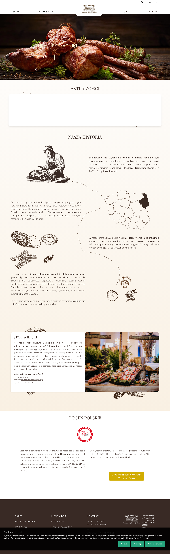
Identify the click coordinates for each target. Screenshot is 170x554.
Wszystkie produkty (25, 521)
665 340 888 (33, 382)
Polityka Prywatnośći (141, 538)
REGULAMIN (57, 521)
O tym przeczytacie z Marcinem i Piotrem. (126, 476)
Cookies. (9, 532)
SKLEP (16, 11)
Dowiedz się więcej (155, 544)
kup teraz (42, 57)
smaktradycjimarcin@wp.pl (32, 379)
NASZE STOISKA (47, 11)
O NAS (127, 11)
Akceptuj (137, 544)
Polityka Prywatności (61, 526)
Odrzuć (124, 544)
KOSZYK (153, 11)
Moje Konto (21, 526)
